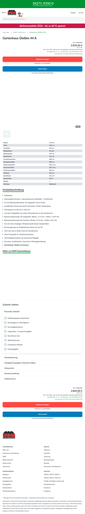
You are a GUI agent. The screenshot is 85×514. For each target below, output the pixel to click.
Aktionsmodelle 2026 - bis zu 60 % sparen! (42, 25)
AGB (4, 456)
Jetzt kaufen (42, 69)
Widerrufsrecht (8, 460)
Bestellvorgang (49, 460)
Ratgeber (6, 474)
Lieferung (47, 456)
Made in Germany (19, 32)
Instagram (47, 491)
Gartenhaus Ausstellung (11, 453)
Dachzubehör (7, 488)
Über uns (6, 450)
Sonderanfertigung (9, 491)
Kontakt (46, 463)
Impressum (6, 466)
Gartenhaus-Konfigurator (52, 466)
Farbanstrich (7, 478)
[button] (42, 311)
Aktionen (47, 450)
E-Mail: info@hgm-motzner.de (54, 481)
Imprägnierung (8, 481)
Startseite (6, 32)
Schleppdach (7, 484)
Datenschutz (7, 463)
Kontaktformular (49, 484)
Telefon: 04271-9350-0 (52, 474)
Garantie (47, 453)
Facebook (47, 488)
